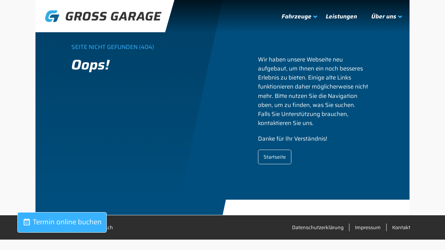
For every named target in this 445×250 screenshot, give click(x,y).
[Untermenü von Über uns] (383, 16)
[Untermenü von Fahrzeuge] (296, 16)
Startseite (275, 157)
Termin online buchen (62, 221)
